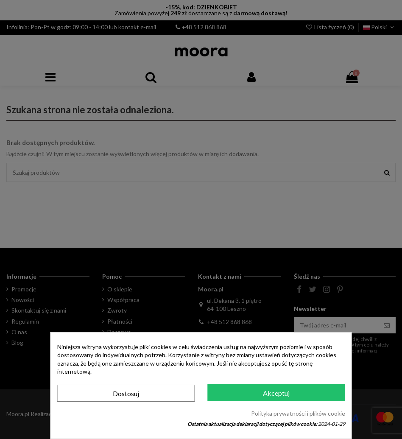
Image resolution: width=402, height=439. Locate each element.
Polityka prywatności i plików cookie (298, 413)
